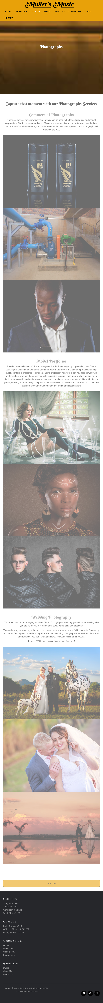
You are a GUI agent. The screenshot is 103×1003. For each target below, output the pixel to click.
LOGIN (88, 11)
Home (6, 947)
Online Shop (21, 11)
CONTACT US (75, 11)
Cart (10, 18)
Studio (47, 11)
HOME (8, 11)
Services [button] (35, 11)
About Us (60, 11)
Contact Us (8, 976)
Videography (9, 954)
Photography (9, 957)
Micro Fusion (33, 994)
